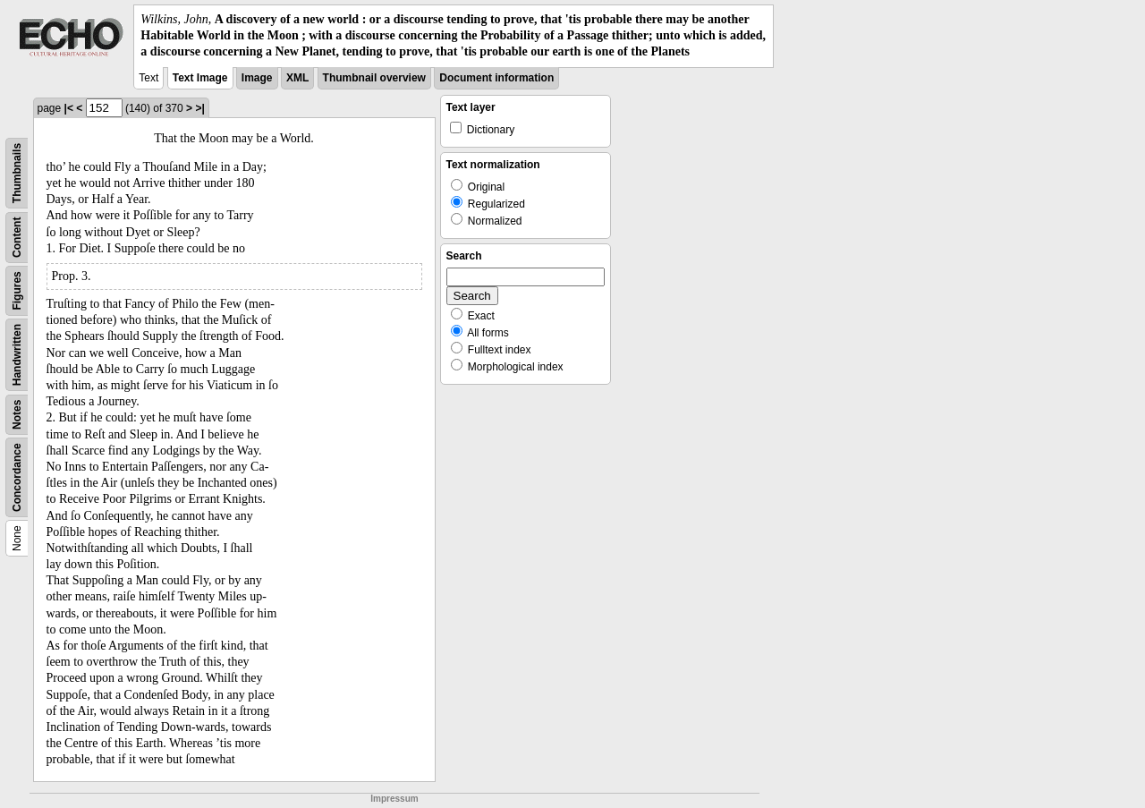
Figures (17, 290)
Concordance (17, 477)
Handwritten (17, 354)
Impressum (394, 799)
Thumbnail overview (374, 78)
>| (199, 108)
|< (68, 108)
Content (17, 237)
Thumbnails (17, 172)
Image (257, 78)
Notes (17, 414)
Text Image (200, 78)
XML (297, 78)
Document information (496, 78)
